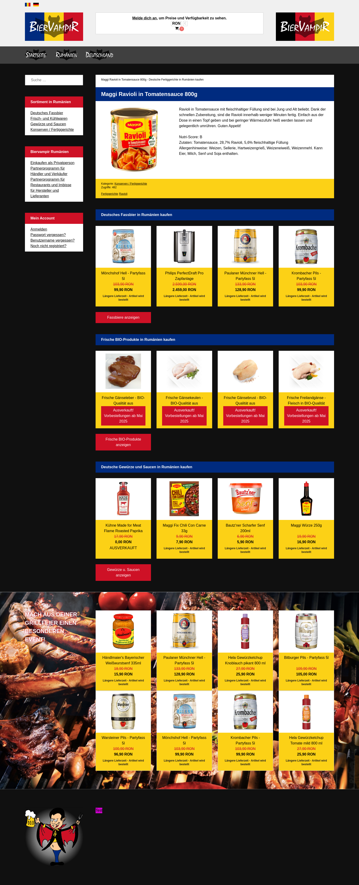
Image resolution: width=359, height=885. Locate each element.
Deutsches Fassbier (46, 113)
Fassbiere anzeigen (123, 317)
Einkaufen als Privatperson (52, 163)
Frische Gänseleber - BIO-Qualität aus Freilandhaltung (123, 403)
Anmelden (38, 229)
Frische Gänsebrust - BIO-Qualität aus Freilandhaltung (245, 403)
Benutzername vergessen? (52, 240)
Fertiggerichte (109, 193)
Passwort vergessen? (48, 235)
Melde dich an (144, 18)
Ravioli (123, 193)
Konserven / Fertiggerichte (52, 130)
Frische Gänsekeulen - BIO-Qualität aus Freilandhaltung (184, 403)
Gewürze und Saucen (48, 124)
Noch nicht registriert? (48, 246)
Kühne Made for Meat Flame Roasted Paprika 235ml (123, 530)
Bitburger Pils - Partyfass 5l (306, 658)
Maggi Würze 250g (306, 525)
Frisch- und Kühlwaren (48, 118)
